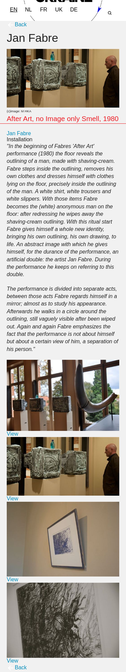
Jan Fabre (19, 133)
